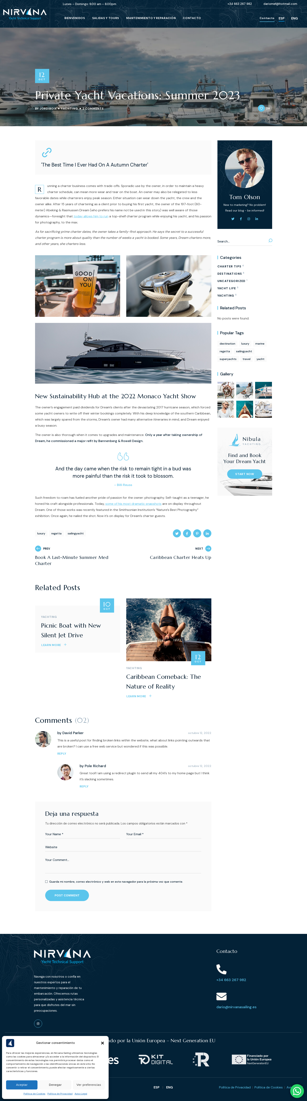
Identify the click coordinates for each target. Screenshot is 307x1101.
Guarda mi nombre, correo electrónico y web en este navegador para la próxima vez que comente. (116, 881)
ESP (282, 18)
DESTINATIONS (230, 273)
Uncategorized (232, 280)
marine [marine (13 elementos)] (259, 343)
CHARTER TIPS (230, 265)
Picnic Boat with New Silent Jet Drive (71, 630)
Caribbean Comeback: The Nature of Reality (163, 681)
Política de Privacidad (60, 1093)
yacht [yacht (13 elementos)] (260, 359)
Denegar (55, 1084)
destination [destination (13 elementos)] (227, 343)
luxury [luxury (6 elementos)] (245, 343)
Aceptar (22, 1084)
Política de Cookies (34, 1093)
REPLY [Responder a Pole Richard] (84, 786)
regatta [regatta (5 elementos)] (225, 351)
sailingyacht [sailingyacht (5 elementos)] (244, 351)
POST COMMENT (67, 895)
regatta (56, 533)
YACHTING (69, 108)
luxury (41, 533)
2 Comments (93, 108)
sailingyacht (76, 533)
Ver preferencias (89, 1084)
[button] (103, 1043)
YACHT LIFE (227, 287)
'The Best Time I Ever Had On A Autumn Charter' (94, 165)
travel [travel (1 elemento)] (246, 359)
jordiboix (48, 108)
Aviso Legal (81, 1093)
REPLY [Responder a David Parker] (61, 753)
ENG (294, 18)
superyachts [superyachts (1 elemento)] (228, 359)
